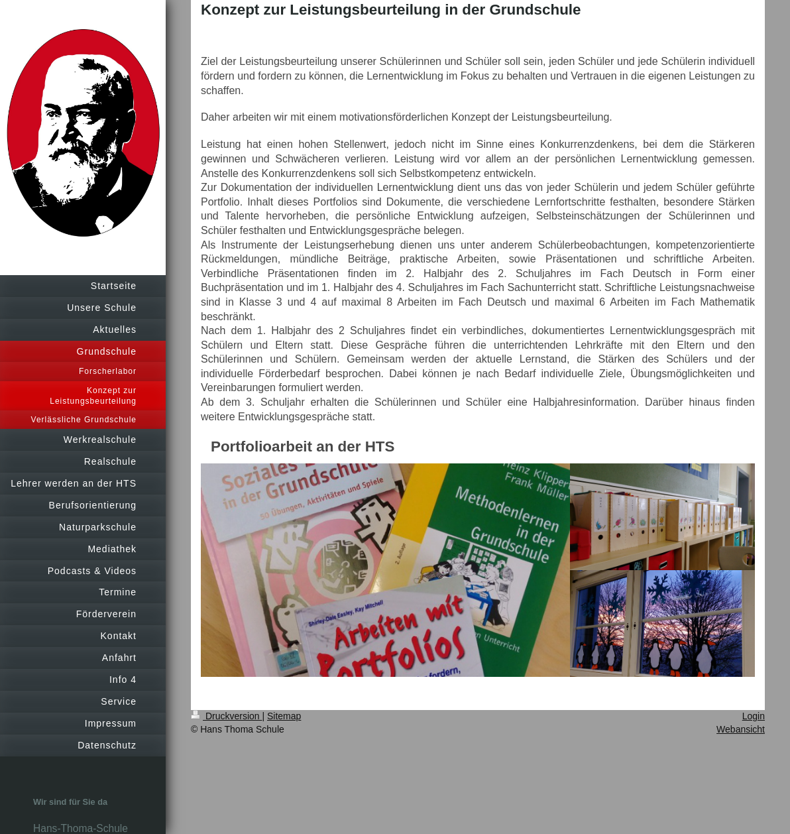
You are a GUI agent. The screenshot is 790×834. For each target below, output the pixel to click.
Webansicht (740, 729)
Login (753, 716)
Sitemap (284, 716)
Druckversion (226, 716)
